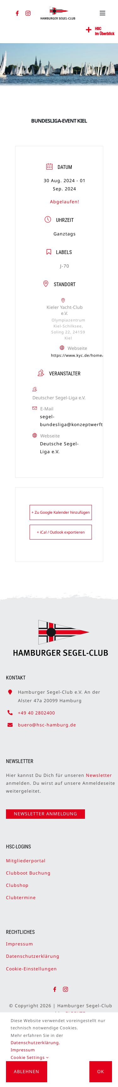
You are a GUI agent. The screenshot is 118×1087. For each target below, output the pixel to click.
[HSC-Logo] (58, 9)
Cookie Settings (30, 1057)
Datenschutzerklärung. (35, 1042)
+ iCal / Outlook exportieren (61, 532)
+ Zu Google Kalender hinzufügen (60, 512)
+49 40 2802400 (36, 710)
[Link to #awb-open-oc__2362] (89, 30)
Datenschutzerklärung (32, 953)
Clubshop (17, 882)
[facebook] (17, 13)
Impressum (19, 941)
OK (100, 1071)
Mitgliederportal (26, 857)
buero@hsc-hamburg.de (47, 722)
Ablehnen (26, 1071)
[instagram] (28, 13)
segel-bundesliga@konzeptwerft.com (77, 420)
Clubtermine (21, 894)
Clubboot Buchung (28, 870)
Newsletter (99, 772)
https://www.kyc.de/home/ (77, 355)
